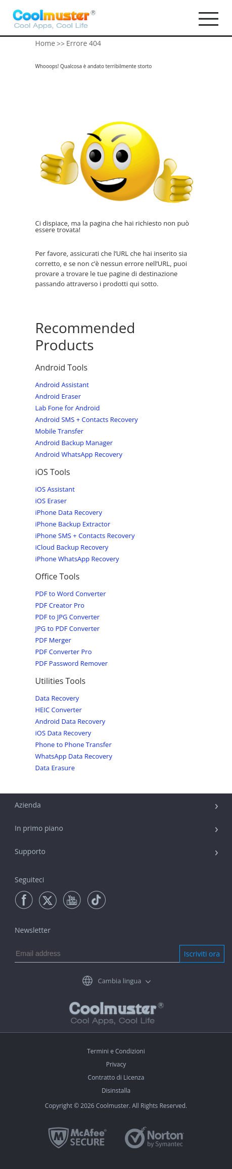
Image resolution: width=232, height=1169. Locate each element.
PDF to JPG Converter (67, 617)
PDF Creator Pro (59, 605)
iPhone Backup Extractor (73, 524)
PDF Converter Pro (63, 652)
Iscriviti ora (202, 954)
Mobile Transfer (59, 431)
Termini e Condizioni (116, 1051)
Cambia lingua (119, 980)
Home (45, 43)
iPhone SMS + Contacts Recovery (85, 536)
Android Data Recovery (70, 721)
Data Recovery (57, 698)
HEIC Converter (58, 710)
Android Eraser (58, 396)
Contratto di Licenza (116, 1077)
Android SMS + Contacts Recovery (86, 419)
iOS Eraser (51, 501)
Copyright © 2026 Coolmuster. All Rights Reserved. (116, 1105)
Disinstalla (116, 1090)
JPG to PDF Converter (67, 628)
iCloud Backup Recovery (72, 547)
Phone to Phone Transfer (73, 744)
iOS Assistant (55, 489)
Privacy (116, 1064)
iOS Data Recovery (63, 733)
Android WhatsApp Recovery (78, 454)
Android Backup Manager (74, 443)
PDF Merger (53, 640)
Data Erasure (55, 768)
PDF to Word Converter (70, 594)
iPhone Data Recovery (68, 512)
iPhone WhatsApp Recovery (77, 559)
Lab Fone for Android (67, 408)
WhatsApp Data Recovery (73, 756)
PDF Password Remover (71, 663)
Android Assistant (62, 385)
